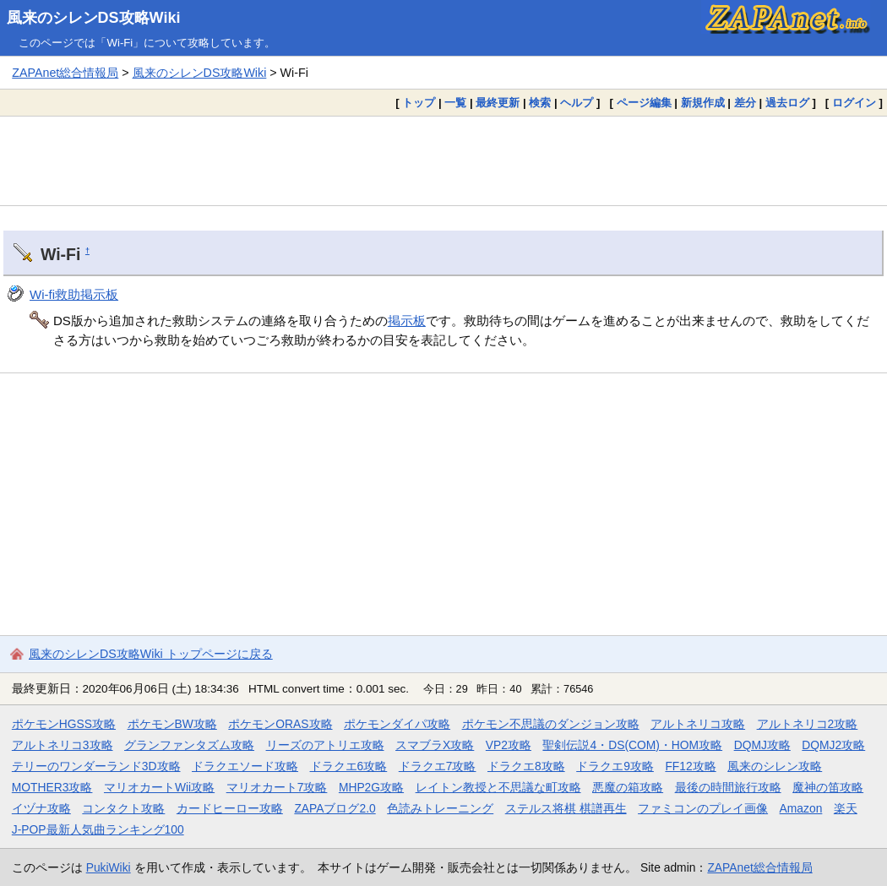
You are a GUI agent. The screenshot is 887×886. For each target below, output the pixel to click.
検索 (540, 102)
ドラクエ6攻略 (349, 766)
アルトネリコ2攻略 (807, 724)
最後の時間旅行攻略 (728, 787)
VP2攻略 (508, 745)
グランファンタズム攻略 (189, 745)
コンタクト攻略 (123, 808)
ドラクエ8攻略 (526, 766)
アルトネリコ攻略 (697, 724)
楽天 (845, 808)
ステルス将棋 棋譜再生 (566, 808)
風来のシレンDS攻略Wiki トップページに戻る (151, 653)
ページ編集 (644, 102)
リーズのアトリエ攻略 (325, 745)
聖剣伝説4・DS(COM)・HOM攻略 (632, 745)
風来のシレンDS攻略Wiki (94, 17)
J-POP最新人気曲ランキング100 (98, 829)
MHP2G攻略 (371, 787)
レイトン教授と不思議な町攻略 (498, 787)
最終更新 (498, 102)
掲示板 (407, 320)
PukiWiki (108, 867)
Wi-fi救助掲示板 (74, 294)
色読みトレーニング (440, 808)
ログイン (854, 102)
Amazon (801, 808)
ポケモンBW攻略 (172, 724)
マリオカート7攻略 (277, 787)
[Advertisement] (443, 160)
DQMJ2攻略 (833, 745)
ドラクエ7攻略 (437, 766)
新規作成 (703, 102)
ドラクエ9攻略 (615, 766)
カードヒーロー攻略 (230, 808)
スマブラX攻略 (434, 745)
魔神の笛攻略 (827, 787)
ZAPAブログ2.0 (334, 808)
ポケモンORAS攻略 (280, 724)
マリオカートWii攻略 (159, 787)
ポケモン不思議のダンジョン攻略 (550, 724)
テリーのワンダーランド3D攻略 (96, 766)
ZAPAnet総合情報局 (65, 72)
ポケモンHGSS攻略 (64, 724)
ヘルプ (576, 102)
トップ (418, 102)
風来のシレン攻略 (774, 766)
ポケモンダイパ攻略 (397, 724)
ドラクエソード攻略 (245, 766)
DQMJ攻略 (762, 745)
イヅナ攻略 (41, 808)
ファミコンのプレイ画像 (703, 808)
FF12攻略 (690, 766)
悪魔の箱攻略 (627, 787)
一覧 (455, 102)
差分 (745, 102)
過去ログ (787, 102)
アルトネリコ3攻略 (62, 745)
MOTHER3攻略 (52, 787)
